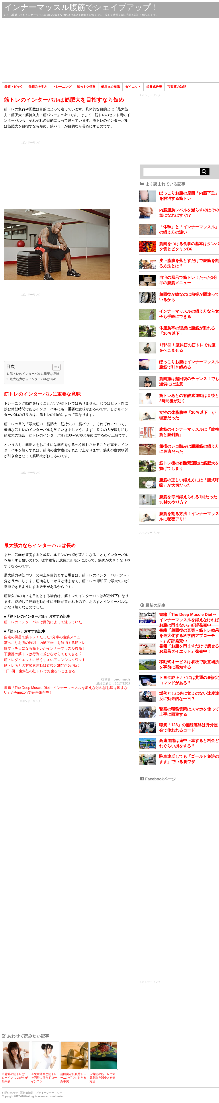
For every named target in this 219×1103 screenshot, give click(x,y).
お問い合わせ (10, 1092)
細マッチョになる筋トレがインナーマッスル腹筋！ (45, 648)
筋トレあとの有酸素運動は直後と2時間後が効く (42, 665)
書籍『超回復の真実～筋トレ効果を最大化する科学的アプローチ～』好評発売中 (189, 635)
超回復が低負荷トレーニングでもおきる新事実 (73, 1077)
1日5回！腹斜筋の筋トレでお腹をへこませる (39, 671)
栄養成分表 (154, 86)
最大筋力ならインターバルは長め (33, 379)
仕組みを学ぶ (38, 86)
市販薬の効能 (176, 86)
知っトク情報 (86, 86)
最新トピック (13, 86)
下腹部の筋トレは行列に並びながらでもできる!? (42, 654)
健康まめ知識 (110, 86)
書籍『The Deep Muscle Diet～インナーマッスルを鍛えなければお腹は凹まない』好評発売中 (189, 619)
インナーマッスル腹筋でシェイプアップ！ (81, 7)
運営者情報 (26, 1092)
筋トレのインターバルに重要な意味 (34, 373)
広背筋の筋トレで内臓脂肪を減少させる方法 (102, 1077)
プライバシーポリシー (49, 1092)
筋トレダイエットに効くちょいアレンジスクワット (45, 660)
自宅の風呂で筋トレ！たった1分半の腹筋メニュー (44, 637)
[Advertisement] (110, 50)
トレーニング (62, 86)
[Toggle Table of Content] (54, 367)
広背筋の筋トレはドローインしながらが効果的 (15, 1077)
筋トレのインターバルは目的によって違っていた (43, 622)
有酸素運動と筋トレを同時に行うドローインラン (44, 1077)
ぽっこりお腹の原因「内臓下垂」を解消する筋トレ (45, 643)
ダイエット (133, 86)
